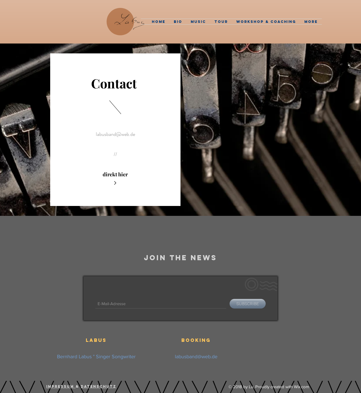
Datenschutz (98, 386)
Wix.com (301, 386)
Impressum (61, 386)
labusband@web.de (115, 134)
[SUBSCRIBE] (248, 304)
